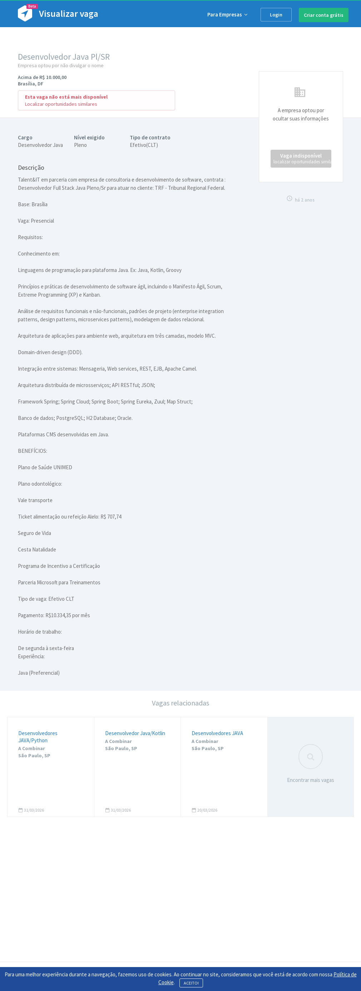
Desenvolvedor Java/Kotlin (135, 733)
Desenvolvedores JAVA (217, 733)
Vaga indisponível (302, 158)
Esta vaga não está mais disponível (66, 97)
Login (276, 14)
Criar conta (323, 15)
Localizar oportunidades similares (61, 104)
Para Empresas (227, 14)
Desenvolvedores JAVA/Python (38, 737)
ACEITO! (191, 983)
